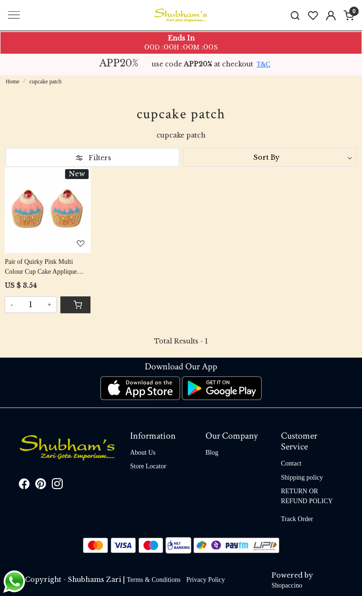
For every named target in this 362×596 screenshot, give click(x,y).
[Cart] (75, 304)
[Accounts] (331, 15)
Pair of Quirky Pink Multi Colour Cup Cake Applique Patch (41, 267)
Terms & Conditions (154, 579)
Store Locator (148, 466)
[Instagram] (57, 485)
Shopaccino (287, 585)
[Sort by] (269, 157)
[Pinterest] (40, 485)
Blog (212, 452)
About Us (143, 452)
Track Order (297, 519)
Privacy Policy (205, 579)
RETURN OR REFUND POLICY (307, 496)
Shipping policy (302, 477)
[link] (295, 15)
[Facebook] (24, 485)
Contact (291, 463)
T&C (264, 64)
